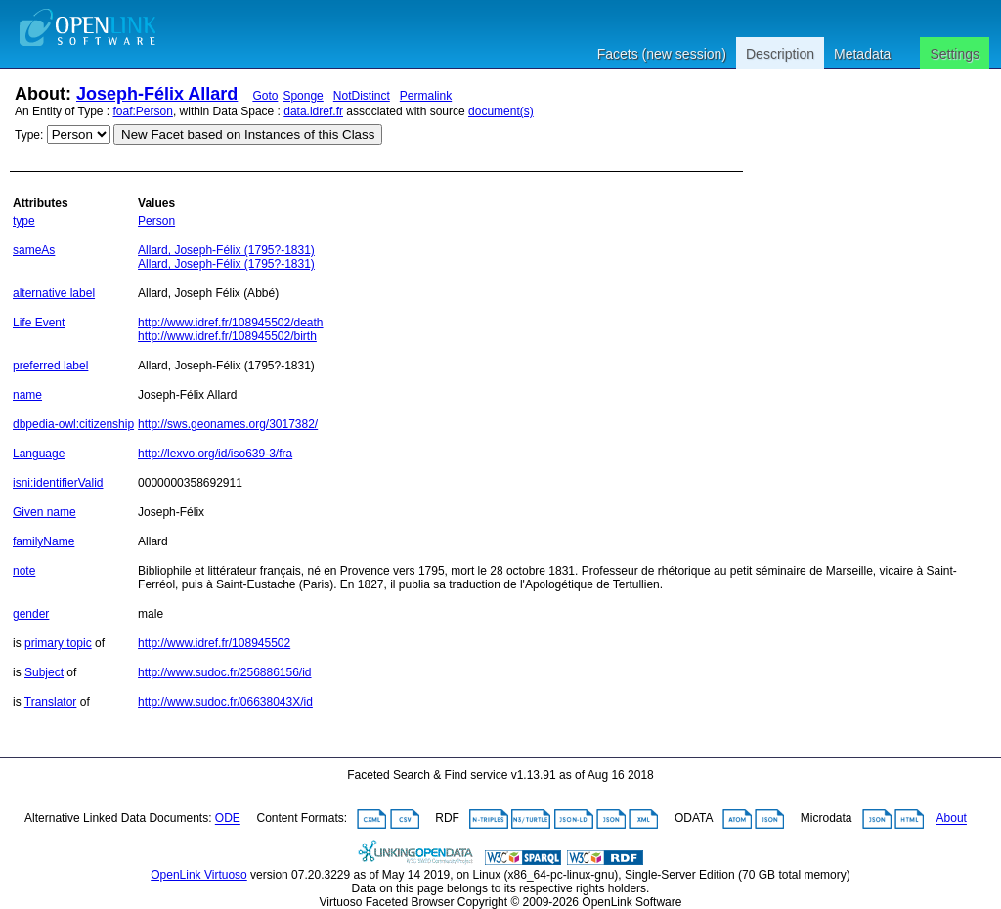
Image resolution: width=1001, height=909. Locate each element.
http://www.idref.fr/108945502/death (230, 322)
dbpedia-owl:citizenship (73, 424)
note (24, 571)
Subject (44, 672)
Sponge (303, 96)
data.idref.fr (313, 111)
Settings (954, 54)
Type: (29, 135)
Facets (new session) (661, 54)
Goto (265, 96)
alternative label (54, 293)
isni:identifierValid (58, 483)
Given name (44, 512)
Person (156, 221)
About (951, 819)
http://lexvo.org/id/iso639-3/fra (215, 453)
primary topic (58, 643)
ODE (227, 819)
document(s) (501, 111)
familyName (43, 541)
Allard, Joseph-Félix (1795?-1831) (226, 250)
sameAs (34, 250)
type (24, 221)
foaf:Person (143, 111)
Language (39, 453)
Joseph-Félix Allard (157, 94)
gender (31, 614)
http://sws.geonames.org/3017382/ (228, 424)
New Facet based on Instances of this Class (247, 134)
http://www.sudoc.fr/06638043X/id (225, 702)
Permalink (426, 96)
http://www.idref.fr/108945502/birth (227, 336)
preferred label (50, 365)
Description (780, 54)
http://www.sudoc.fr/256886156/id (224, 672)
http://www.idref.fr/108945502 (214, 643)
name (27, 395)
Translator (50, 702)
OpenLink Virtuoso (199, 875)
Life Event (39, 322)
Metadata (862, 54)
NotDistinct (361, 96)
